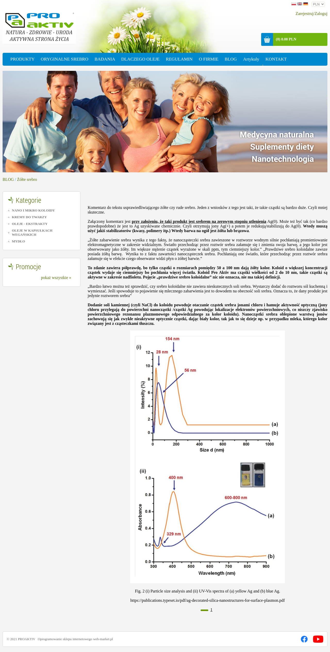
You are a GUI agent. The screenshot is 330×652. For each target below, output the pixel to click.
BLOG (8, 179)
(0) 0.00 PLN (286, 39)
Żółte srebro (27, 179)
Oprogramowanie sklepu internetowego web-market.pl (75, 639)
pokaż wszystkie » (56, 277)
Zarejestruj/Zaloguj (311, 13)
